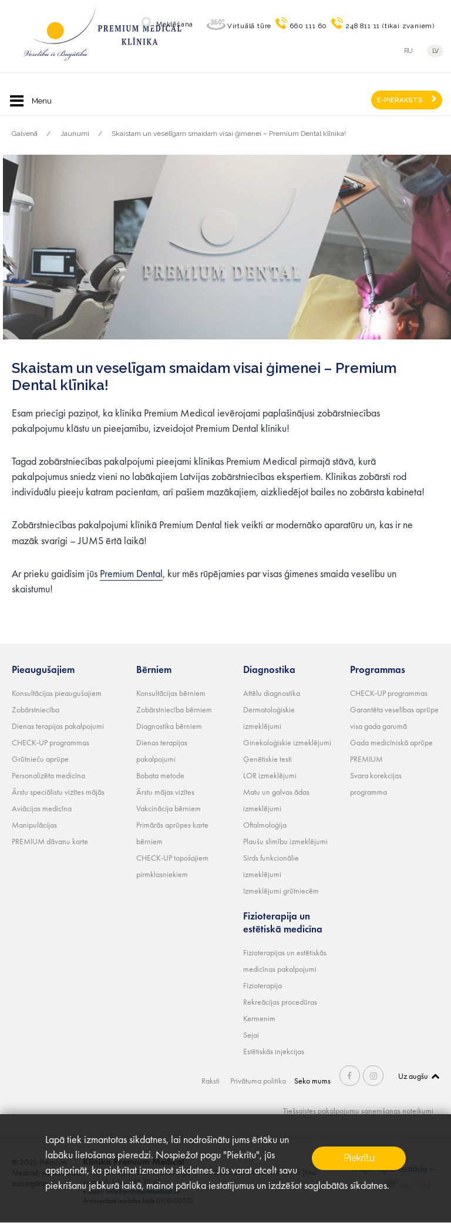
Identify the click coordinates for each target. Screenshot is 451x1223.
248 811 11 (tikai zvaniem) (390, 26)
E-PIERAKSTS (400, 100)
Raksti (210, 1080)
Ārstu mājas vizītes (165, 792)
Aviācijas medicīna (42, 808)
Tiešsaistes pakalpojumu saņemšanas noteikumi (358, 1110)
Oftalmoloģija (265, 824)
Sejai (251, 1034)
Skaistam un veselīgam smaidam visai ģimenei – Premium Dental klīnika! (229, 133)
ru (408, 51)
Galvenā (25, 133)
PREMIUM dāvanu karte (50, 841)
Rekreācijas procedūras (280, 1002)
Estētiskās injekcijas (273, 1051)
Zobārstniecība (35, 709)
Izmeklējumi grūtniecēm (281, 890)
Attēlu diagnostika (271, 693)
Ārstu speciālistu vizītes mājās (58, 792)
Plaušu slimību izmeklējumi (285, 841)
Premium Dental (131, 573)
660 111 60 (308, 26)
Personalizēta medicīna (48, 775)
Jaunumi (74, 133)
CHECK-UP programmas (50, 742)
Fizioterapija (262, 985)
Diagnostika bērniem (169, 726)
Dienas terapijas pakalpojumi (58, 726)
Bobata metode (160, 775)
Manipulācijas (34, 824)
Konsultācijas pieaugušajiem (57, 693)
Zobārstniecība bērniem (174, 709)
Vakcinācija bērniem (168, 808)
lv (435, 51)
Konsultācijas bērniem (171, 693)
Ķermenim (259, 1018)
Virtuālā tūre (249, 26)
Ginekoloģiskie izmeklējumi (287, 742)
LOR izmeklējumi (270, 775)
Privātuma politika (258, 1080)
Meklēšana (174, 24)
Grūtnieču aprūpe (40, 759)
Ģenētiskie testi (267, 759)
